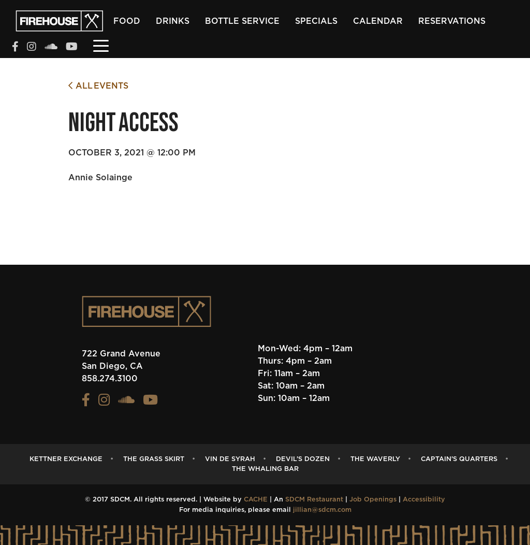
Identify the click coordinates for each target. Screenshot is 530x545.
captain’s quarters (459, 459)
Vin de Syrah (230, 459)
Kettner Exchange (66, 459)
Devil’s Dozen (303, 459)
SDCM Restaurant (314, 499)
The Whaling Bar (265, 469)
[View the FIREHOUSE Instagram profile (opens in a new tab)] (31, 48)
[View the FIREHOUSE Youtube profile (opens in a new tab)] (72, 48)
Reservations (451, 21)
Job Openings (372, 499)
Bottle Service (242, 21)
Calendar (378, 21)
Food (126, 21)
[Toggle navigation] (101, 45)
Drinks (172, 21)
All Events (98, 85)
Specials (316, 21)
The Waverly (375, 459)
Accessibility (424, 499)
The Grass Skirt (153, 459)
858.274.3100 (110, 379)
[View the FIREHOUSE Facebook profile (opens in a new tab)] (15, 48)
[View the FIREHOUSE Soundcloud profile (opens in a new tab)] (51, 48)
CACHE (256, 499)
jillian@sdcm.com (322, 510)
